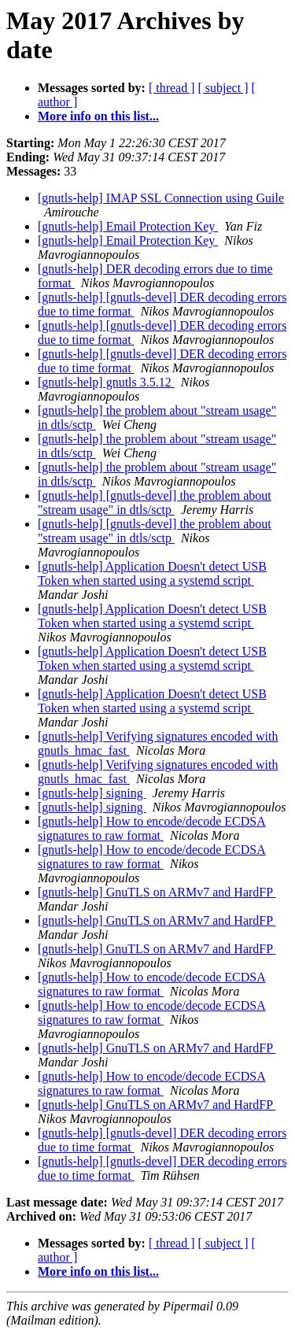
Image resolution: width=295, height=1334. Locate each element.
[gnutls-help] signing (92, 793)
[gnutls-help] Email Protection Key (128, 226)
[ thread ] (172, 87)
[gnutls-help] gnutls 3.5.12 (106, 382)
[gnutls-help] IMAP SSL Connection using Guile (161, 198)
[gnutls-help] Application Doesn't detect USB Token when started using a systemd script (152, 573)
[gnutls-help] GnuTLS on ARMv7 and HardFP (157, 892)
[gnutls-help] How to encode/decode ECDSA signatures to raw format (152, 828)
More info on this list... (98, 116)
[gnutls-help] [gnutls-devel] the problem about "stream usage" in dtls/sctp (154, 502)
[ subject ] (223, 87)
